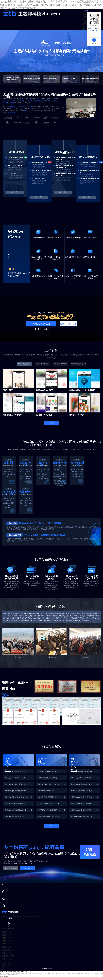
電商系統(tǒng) (24, 916)
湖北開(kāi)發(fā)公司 (7, 947)
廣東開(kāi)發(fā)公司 (7, 943)
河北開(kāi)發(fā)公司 (7, 959)
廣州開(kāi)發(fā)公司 (7, 931)
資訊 (84, 28)
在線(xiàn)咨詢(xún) (10, 868)
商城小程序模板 (6, 962)
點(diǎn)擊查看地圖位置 (8, 928)
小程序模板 (85, 16)
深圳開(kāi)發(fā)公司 (7, 933)
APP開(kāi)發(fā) (87, 13)
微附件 (3, 967)
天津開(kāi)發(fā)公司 (7, 942)
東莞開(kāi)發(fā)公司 (7, 934)
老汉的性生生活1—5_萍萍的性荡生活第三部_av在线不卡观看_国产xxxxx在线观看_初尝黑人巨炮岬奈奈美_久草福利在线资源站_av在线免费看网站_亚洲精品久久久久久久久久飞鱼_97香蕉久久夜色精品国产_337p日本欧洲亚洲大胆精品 (51, 4)
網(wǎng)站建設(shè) (33, 916)
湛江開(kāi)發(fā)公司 (7, 936)
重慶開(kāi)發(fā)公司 (7, 940)
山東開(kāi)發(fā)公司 (7, 958)
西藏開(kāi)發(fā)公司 (7, 956)
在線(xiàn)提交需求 (68, 324)
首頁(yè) (85, 11)
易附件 (3, 965)
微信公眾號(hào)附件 (7, 964)
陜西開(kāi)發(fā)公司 (7, 952)
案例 (84, 26)
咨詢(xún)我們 (14, 192)
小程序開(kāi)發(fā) (7, 916)
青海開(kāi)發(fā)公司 (7, 946)
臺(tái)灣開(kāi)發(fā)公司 (8, 949)
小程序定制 (85, 17)
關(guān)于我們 (86, 29)
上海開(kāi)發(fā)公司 (7, 939)
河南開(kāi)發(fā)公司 (7, 950)
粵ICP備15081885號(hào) (48, 968)
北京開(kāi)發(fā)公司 (7, 937)
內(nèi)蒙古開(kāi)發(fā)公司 (9, 955)
